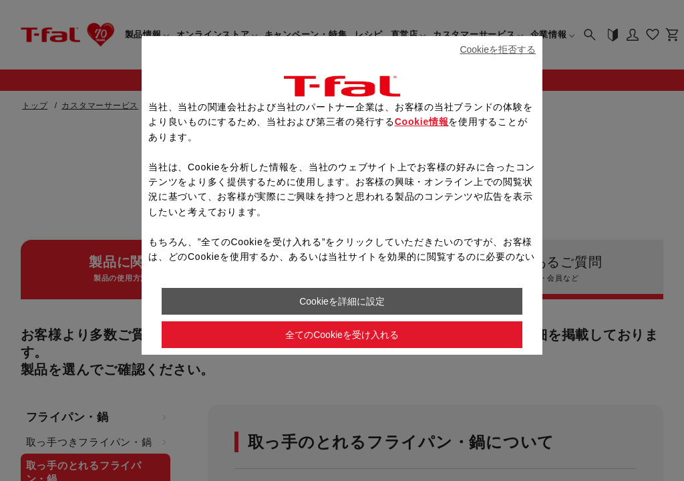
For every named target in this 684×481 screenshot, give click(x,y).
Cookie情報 (422, 121)
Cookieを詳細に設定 (342, 301)
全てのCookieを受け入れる (342, 334)
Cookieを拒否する (498, 49)
